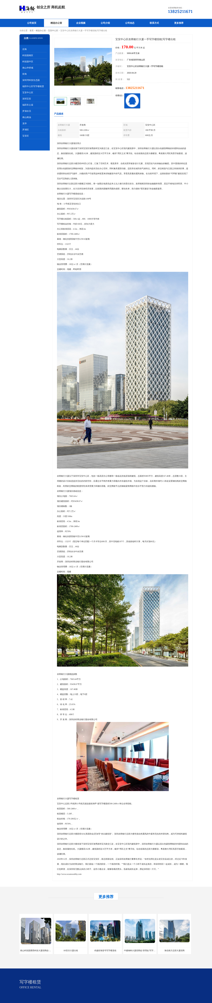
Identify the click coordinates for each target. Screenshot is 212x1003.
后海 (24, 49)
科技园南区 (27, 55)
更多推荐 (178, 23)
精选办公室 (56, 23)
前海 (24, 74)
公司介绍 (105, 23)
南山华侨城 (27, 68)
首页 (32, 30)
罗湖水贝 (26, 111)
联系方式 (154, 23)
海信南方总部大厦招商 (174, 950)
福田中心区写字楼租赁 (33, 86)
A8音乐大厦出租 (70, 950)
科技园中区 (27, 61)
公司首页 (31, 23)
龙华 (24, 123)
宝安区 (25, 136)
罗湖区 (25, 129)
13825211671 (134, 88)
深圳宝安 (26, 99)
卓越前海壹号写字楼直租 (105, 950)
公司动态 (129, 23)
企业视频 (80, 23)
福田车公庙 (27, 105)
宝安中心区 (53, 30)
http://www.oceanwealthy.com (69, 874)
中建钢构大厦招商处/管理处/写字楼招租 (142, 950)
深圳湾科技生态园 (31, 80)
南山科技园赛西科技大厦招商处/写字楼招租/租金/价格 (44, 950)
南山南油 (26, 117)
